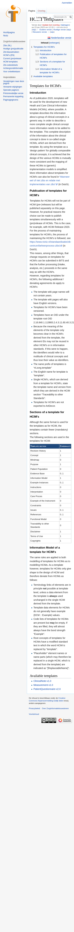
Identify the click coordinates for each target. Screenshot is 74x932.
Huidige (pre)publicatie (13, 48)
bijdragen (65, 25)
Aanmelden (67, 3)
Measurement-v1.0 (43, 685)
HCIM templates (10, 62)
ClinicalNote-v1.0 (42, 681)
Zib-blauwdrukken (11, 52)
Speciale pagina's (11, 90)
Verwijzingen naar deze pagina (13, 82)
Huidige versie (59, 29)
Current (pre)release (12, 58)
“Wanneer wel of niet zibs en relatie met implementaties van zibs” (50, 180)
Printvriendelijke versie (13, 93)
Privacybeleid (34, 708)
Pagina (31, 11)
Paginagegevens (10, 100)
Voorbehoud (34, 714)
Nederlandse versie (61, 37)
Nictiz (5, 35)
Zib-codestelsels (10, 65)
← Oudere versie (44, 29)
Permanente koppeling (13, 96)
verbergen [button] (54, 43)
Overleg (41, 11)
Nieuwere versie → (41, 32)
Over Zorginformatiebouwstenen (55, 708)
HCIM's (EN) (8, 55)
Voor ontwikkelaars (11, 71)
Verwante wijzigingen (12, 87)
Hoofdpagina (9, 32)
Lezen (36, 17)
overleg (56, 25)
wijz (34, 29)
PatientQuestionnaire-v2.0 (47, 689)
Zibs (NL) (7, 45)
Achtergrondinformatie (13, 68)
